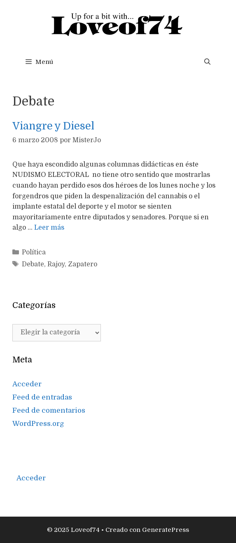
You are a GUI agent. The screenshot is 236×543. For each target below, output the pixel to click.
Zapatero (82, 264)
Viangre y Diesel (53, 126)
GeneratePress (165, 530)
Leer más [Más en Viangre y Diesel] (49, 227)
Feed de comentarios (48, 410)
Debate (33, 264)
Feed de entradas (42, 397)
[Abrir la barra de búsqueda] (207, 61)
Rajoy (56, 264)
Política (34, 252)
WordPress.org (38, 424)
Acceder (27, 384)
